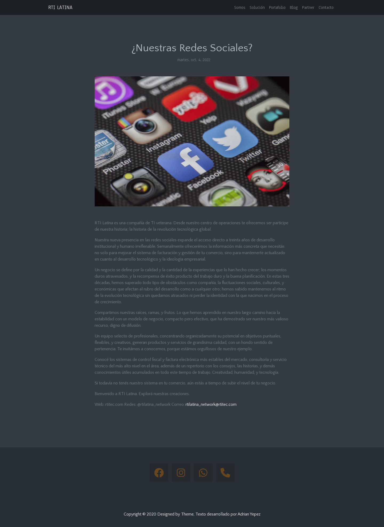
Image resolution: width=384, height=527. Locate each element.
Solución (257, 7)
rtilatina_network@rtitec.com (211, 404)
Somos (239, 7)
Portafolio (277, 7)
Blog (294, 7)
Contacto (326, 7)
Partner (308, 7)
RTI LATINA (60, 7)
